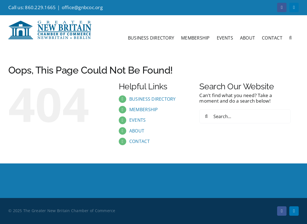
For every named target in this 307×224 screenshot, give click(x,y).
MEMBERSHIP (143, 109)
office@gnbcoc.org (82, 7)
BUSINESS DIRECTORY (152, 99)
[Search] (206, 116)
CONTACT (139, 141)
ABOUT (136, 131)
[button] (290, 37)
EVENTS (137, 120)
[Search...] (245, 116)
